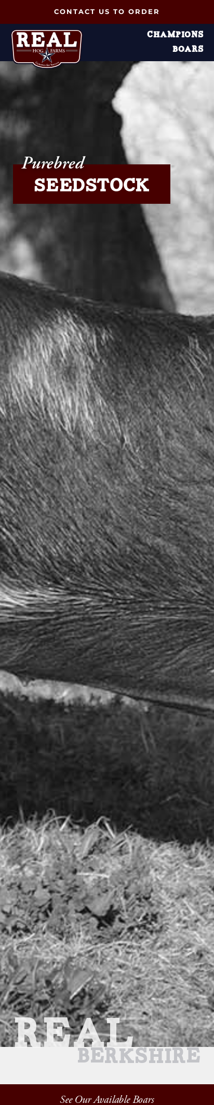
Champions (175, 35)
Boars (188, 50)
